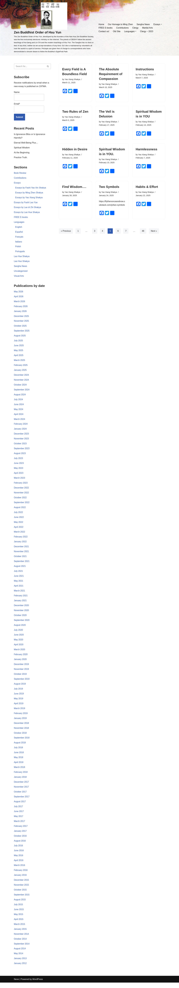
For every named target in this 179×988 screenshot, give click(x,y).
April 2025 (18, 357)
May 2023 (18, 470)
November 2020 (21, 613)
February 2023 (21, 485)
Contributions (122, 28)
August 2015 (20, 904)
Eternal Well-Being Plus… (26, 143)
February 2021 (21, 599)
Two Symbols (109, 187)
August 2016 (20, 845)
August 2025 (20, 337)
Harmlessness (146, 149)
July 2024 (18, 401)
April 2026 (18, 298)
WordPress (37, 984)
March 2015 (19, 929)
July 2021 (18, 574)
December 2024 (21, 377)
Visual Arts (19, 277)
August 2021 (20, 569)
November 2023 (21, 441)
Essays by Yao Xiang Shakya (29, 198)
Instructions (145, 69)
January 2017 (20, 835)
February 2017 (21, 831)
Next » (154, 235)
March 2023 (19, 480)
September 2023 (22, 451)
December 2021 (21, 549)
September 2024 (22, 391)
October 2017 (20, 796)
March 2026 (19, 302)
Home (101, 24)
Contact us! (103, 31)
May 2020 (18, 643)
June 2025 (19, 347)
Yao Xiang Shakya (72, 79)
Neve (16, 984)
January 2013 (20, 964)
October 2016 (20, 840)
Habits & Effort (147, 187)
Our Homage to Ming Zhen (120, 24)
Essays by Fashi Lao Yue (26, 203)
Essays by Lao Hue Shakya (27, 213)
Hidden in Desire (74, 149)
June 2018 (19, 757)
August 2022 (20, 510)
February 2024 (21, 426)
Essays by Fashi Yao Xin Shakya (30, 188)
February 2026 (21, 308)
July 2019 (18, 692)
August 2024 (20, 396)
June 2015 (19, 914)
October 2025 (20, 327)
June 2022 (19, 520)
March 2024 (19, 421)
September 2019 (22, 682)
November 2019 (21, 673)
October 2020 (20, 618)
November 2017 (21, 791)
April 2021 (18, 589)
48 (143, 235)
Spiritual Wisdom (22, 148)
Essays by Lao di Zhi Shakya (27, 208)
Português (20, 252)
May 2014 (18, 959)
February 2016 (21, 875)
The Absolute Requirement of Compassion (110, 74)
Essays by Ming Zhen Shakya (29, 193)
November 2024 (21, 381)
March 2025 (19, 362)
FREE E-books (105, 28)
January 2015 (20, 934)
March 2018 (19, 771)
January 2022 (20, 544)
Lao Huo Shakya (22, 262)
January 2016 (20, 880)
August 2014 (20, 954)
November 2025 (21, 322)
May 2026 (18, 293)
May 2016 (18, 860)
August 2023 (20, 455)
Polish (18, 247)
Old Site (116, 31)
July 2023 (18, 460)
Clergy (135, 28)
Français (19, 238)
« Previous (66, 235)
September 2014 (22, 949)
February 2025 (21, 367)
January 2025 (20, 372)
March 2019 (19, 712)
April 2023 (18, 475)
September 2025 (22, 332)
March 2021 (19, 594)
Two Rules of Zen (75, 111)
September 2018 (22, 742)
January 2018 (20, 781)
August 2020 (20, 628)
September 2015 (22, 900)
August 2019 (20, 687)
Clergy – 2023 (146, 31)
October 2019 (20, 678)
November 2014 (21, 939)
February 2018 (21, 776)
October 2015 (20, 895)
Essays (17, 183)
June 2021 (19, 579)
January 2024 (20, 431)
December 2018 (21, 727)
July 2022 (18, 515)
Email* (29, 108)
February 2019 (21, 717)
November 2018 (21, 732)
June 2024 (19, 406)
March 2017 (19, 826)
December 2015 (21, 885)
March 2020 (19, 653)
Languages (19, 223)
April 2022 (18, 529)
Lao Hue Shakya (22, 257)
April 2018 (18, 766)
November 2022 (21, 495)
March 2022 (19, 534)
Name (29, 96)
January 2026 (20, 312)
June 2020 (19, 638)
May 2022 (18, 525)
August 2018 (20, 747)
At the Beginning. (22, 153)
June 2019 (19, 697)
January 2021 (20, 604)
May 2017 (18, 821)
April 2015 (18, 924)
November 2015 (21, 890)
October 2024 (20, 386)
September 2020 (22, 623)
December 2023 (21, 436)
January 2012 (20, 969)
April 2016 (18, 865)
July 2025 (18, 342)
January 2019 (20, 722)
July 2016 (18, 850)
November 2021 (21, 554)
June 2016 (19, 855)
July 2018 (18, 752)
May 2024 (18, 411)
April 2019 (18, 707)
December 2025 (21, 317)
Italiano (18, 242)
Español (19, 233)
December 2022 (21, 490)
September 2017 (22, 801)
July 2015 (18, 910)
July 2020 (18, 633)
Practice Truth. (21, 158)
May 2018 (18, 761)
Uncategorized (21, 272)
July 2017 (18, 811)
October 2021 (20, 559)
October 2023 (20, 446)
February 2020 (21, 658)
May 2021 (18, 584)
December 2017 (21, 786)
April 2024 (18, 416)
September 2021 (22, 564)
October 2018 (20, 737)
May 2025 (18, 352)
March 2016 (19, 870)
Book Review (20, 173)
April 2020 (18, 648)
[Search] (29, 66)
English (18, 228)
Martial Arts (147, 28)
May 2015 (18, 919)
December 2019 (21, 668)
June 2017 (19, 816)
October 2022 (20, 500)
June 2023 (19, 465)
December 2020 (21, 608)
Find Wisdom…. (74, 187)
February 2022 (21, 539)
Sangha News (143, 24)
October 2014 (20, 944)
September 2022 (22, 505)
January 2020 (20, 663)
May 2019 (18, 702)
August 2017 (20, 806)
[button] (161, 24)
